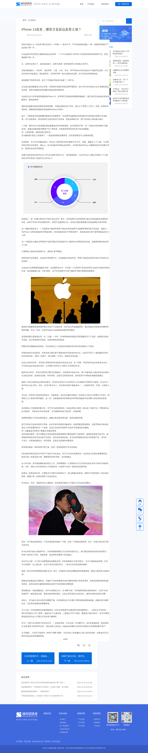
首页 (81, 4)
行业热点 (32, 20)
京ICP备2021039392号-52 (95, 748)
